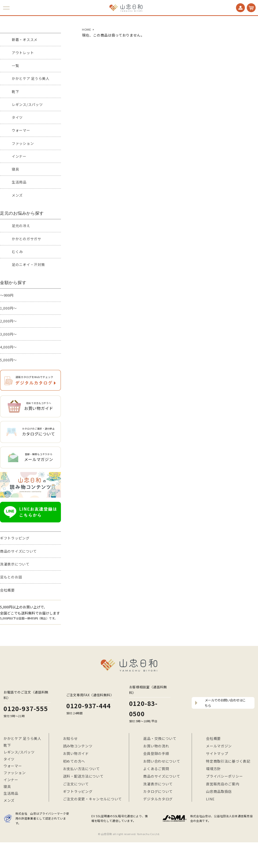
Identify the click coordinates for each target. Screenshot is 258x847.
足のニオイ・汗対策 (28, 264)
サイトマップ (217, 753)
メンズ (17, 195)
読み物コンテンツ (78, 745)
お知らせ (70, 738)
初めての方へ (74, 761)
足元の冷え (21, 225)
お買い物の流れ (156, 745)
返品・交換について (159, 738)
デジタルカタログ (158, 798)
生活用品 (19, 182)
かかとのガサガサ (26, 238)
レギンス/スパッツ (27, 104)
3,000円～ (8, 334)
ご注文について (76, 783)
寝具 (15, 169)
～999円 (7, 295)
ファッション (23, 143)
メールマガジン (219, 745)
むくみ (17, 251)
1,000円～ (8, 308)
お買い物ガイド (76, 753)
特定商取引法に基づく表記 (228, 761)
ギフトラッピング (15, 538)
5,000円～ (8, 359)
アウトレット (23, 52)
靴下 (15, 91)
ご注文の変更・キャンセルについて (92, 798)
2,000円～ (8, 321)
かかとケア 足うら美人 (30, 78)
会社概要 (7, 590)
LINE (210, 798)
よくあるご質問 (156, 768)
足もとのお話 (11, 576)
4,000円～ (8, 347)
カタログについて (158, 791)
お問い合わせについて (161, 761)
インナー (19, 156)
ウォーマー (21, 130)
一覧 (15, 65)
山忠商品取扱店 (219, 791)
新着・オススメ (24, 39)
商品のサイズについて (18, 551)
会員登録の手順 (156, 753)
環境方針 (213, 768)
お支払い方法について (81, 768)
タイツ (17, 117)
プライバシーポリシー (224, 776)
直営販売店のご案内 (222, 783)
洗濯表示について (15, 564)
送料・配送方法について (83, 776)
